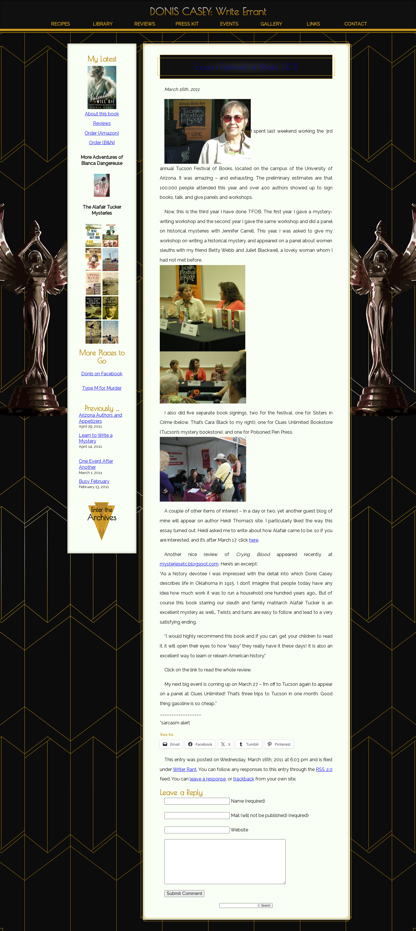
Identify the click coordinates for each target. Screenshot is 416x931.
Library (103, 24)
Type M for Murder (101, 388)
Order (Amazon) (102, 133)
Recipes (60, 24)
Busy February (94, 481)
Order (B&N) (102, 142)
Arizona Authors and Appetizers (100, 418)
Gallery (271, 24)
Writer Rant (185, 769)
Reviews (144, 24)
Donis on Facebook (101, 373)
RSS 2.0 (324, 769)
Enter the (102, 514)
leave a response (208, 779)
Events (229, 24)
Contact (355, 24)
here (253, 540)
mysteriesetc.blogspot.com (189, 564)
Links (313, 24)
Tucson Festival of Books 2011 (246, 67)
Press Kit (187, 24)
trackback (243, 779)
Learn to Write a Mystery (96, 438)
